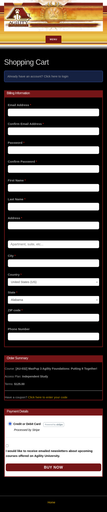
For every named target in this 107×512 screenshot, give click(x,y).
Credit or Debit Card (27, 424)
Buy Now (53, 467)
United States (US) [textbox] (24, 282)
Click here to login (56, 76)
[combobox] (53, 282)
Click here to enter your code (47, 397)
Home (51, 502)
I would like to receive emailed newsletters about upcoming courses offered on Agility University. (49, 453)
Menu (53, 39)
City (12, 255)
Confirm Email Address (26, 124)
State (12, 292)
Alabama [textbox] (17, 299)
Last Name (16, 199)
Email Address (19, 105)
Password (16, 142)
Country (15, 274)
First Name (17, 180)
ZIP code (15, 310)
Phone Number (19, 329)
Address (15, 218)
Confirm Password (22, 161)
